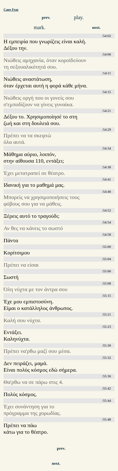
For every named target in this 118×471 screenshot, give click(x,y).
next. (96, 27)
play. (79, 17)
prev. (46, 17)
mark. (39, 27)
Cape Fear (11, 9)
